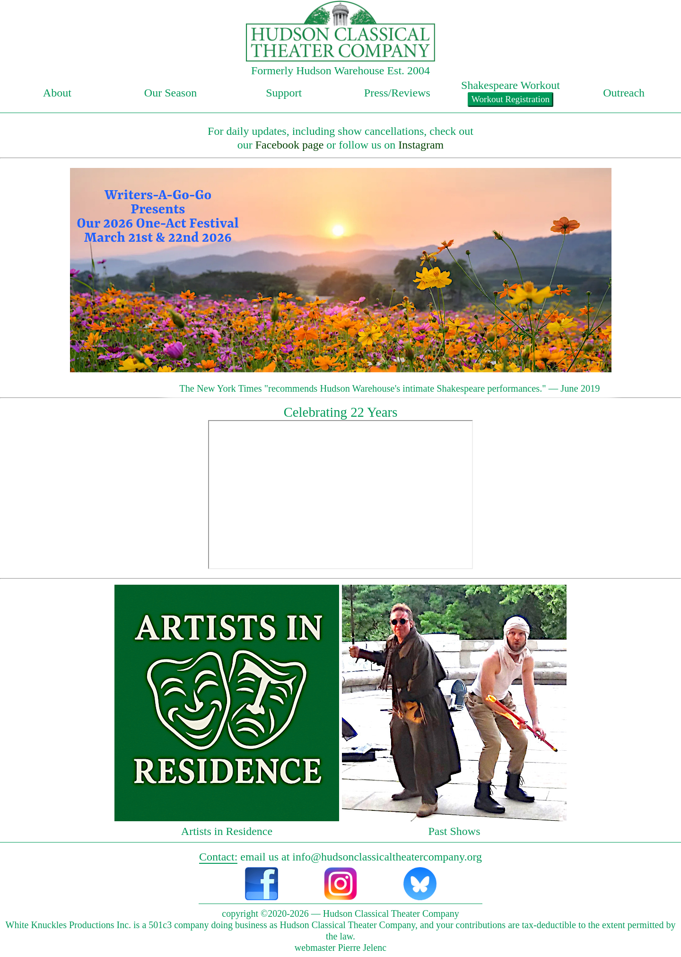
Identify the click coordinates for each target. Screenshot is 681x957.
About (57, 93)
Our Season (170, 93)
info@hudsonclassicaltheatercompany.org (387, 857)
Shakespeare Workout (510, 85)
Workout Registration (510, 99)
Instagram (421, 145)
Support (284, 93)
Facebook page (289, 145)
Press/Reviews (397, 93)
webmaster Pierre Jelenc (340, 947)
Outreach (624, 93)
